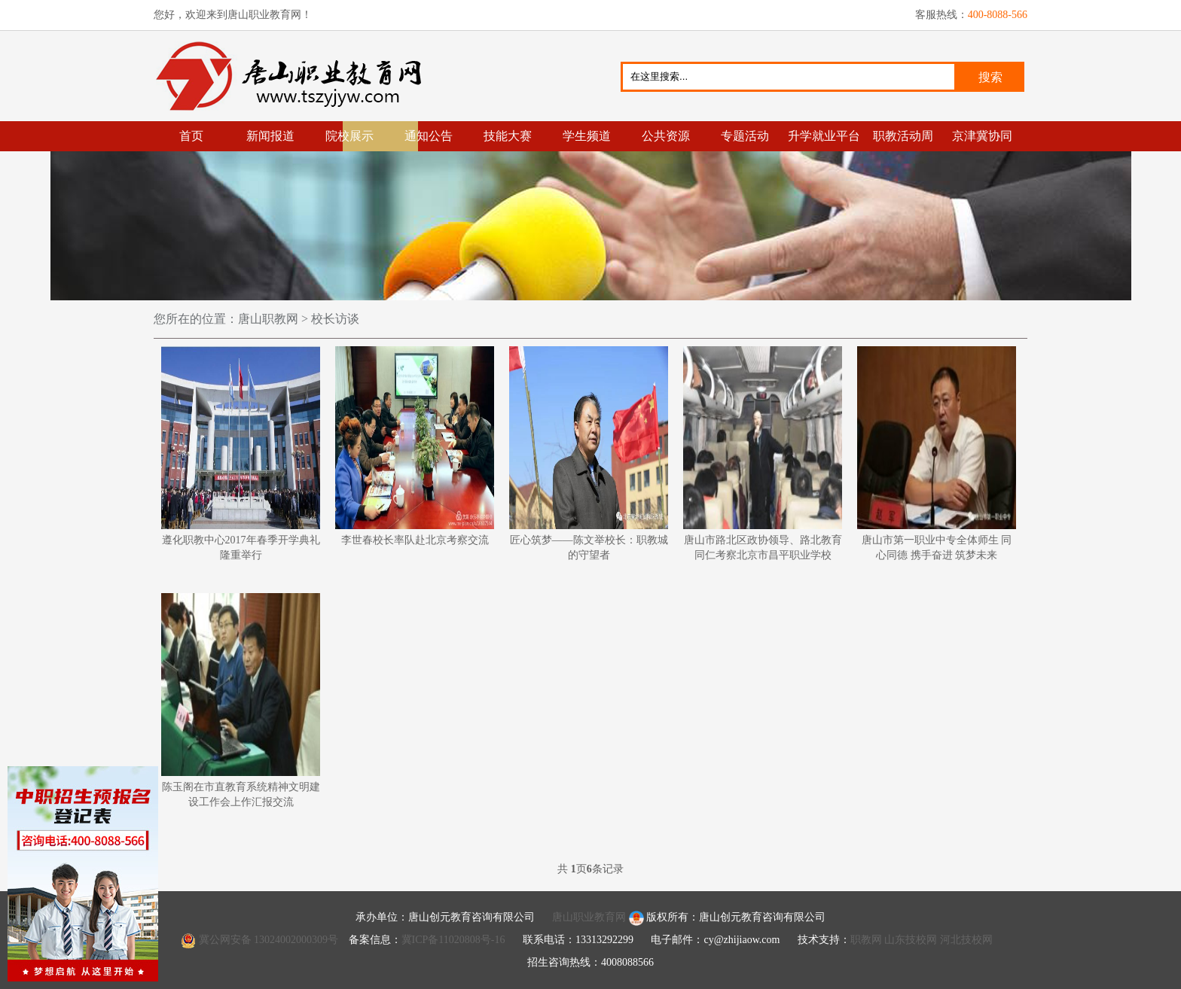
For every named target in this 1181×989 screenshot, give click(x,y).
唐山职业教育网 (295, 76)
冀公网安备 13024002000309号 (269, 939)
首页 (191, 135)
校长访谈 (333, 318)
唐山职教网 (268, 318)
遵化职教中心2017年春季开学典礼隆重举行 (240, 453)
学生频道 (587, 135)
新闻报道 (270, 135)
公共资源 (666, 135)
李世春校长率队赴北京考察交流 (414, 446)
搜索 (990, 77)
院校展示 (349, 135)
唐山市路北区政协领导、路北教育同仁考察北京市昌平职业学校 (762, 453)
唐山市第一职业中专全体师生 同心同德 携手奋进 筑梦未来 (936, 453)
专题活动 (745, 135)
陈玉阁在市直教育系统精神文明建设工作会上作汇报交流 (240, 700)
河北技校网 (966, 939)
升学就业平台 (824, 135)
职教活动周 (903, 135)
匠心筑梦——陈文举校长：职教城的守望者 (588, 453)
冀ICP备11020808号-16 (453, 939)
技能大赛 (508, 135)
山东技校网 (910, 939)
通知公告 (428, 135)
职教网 (866, 939)
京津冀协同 (982, 135)
